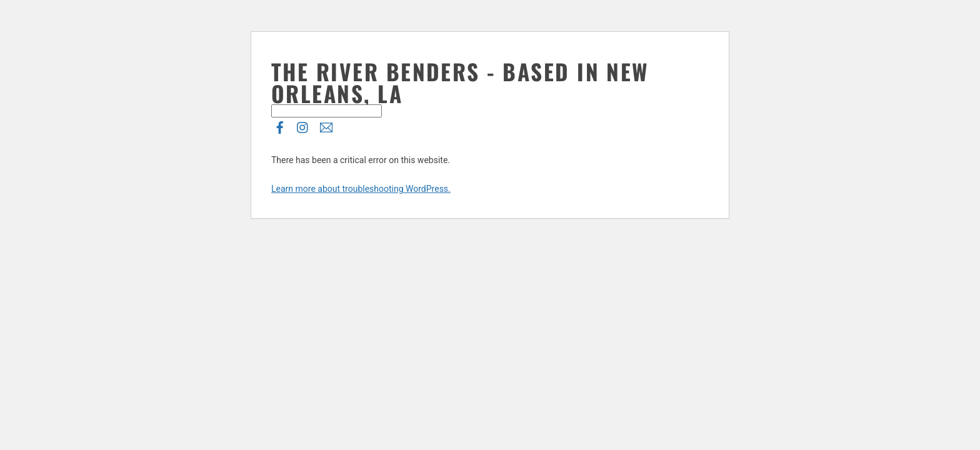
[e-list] (326, 126)
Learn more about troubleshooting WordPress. (361, 189)
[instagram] (303, 126)
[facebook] (280, 126)
